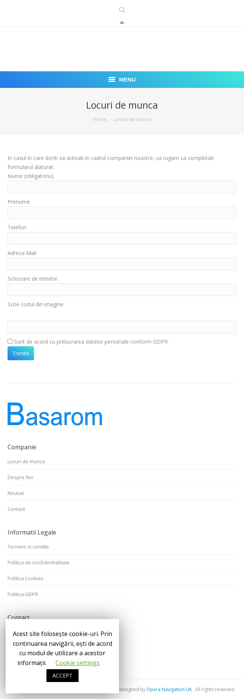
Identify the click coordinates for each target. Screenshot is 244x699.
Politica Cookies (25, 578)
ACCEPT (63, 675)
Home (100, 119)
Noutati (16, 493)
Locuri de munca (26, 461)
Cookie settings (78, 663)
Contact (16, 508)
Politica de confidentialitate (38, 562)
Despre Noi (20, 477)
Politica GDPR (23, 594)
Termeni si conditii (28, 546)
